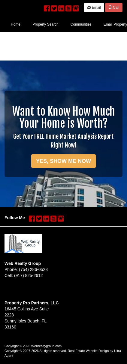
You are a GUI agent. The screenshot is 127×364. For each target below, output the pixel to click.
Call (113, 7)
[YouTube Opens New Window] (68, 7)
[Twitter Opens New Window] (54, 7)
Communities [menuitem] (81, 24)
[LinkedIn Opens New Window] (61, 7)
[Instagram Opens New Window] (75, 7)
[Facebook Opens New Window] (46, 7)
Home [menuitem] (15, 24)
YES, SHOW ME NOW (63, 161)
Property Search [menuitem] (45, 24)
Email (94, 7)
